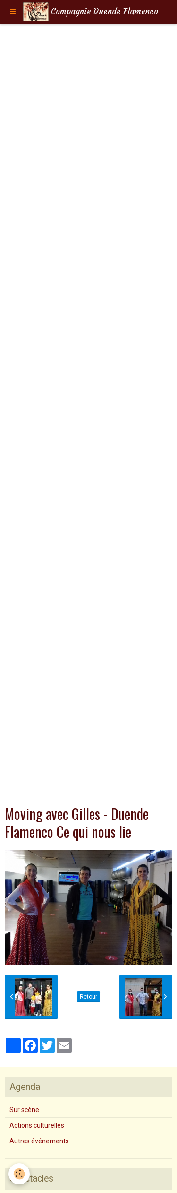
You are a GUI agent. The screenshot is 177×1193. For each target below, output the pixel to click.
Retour (88, 996)
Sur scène (24, 1110)
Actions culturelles (36, 1125)
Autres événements (39, 1141)
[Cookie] (19, 1173)
